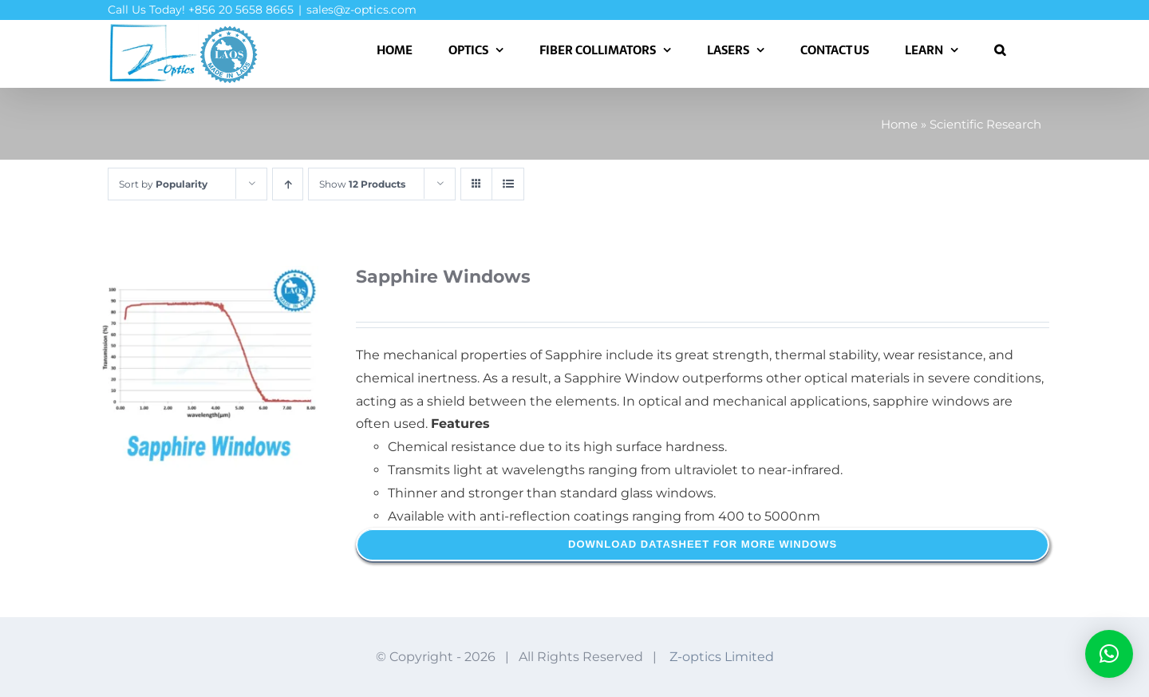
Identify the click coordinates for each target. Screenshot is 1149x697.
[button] (999, 49)
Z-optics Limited (721, 656)
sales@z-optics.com (361, 9)
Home (899, 124)
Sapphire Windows (443, 276)
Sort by (163, 184)
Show (362, 184)
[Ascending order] (287, 184)
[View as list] (507, 184)
